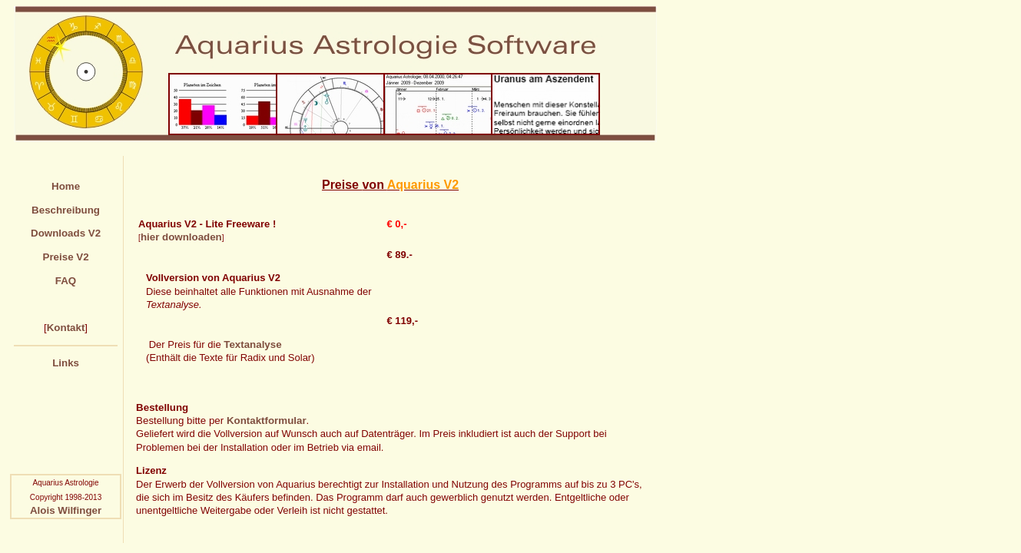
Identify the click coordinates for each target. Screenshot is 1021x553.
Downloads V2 (66, 233)
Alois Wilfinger (65, 510)
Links (65, 363)
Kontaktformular (267, 420)
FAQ (65, 280)
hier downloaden (181, 237)
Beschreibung (65, 210)
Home (65, 186)
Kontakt (66, 327)
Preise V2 (66, 257)
